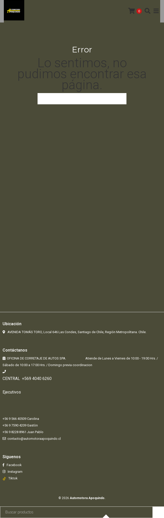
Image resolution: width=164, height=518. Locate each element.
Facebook (14, 465)
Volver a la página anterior (82, 99)
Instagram (14, 472)
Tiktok (13, 478)
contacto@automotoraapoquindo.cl (34, 439)
